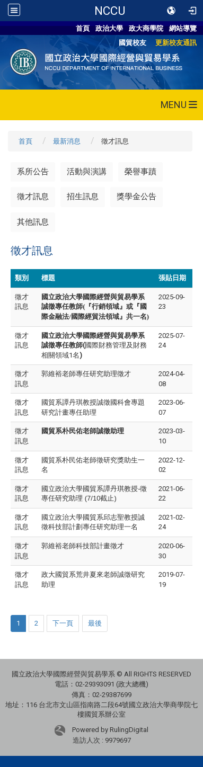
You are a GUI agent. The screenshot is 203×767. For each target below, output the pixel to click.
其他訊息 (33, 222)
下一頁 (62, 623)
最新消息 (67, 141)
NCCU (109, 10)
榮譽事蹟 (140, 171)
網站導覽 (183, 28)
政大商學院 (146, 28)
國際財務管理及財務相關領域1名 (94, 345)
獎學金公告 (136, 196)
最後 (95, 623)
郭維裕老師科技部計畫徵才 (82, 546)
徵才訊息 (33, 196)
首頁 (83, 28)
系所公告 (33, 171)
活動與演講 (87, 171)
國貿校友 (132, 43)
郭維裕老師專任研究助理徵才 (86, 374)
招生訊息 (83, 196)
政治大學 (109, 28)
